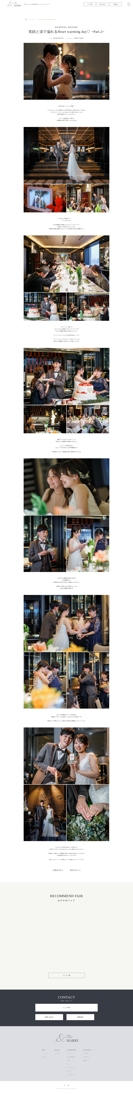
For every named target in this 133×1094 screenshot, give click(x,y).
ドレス (68, 1064)
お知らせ (44, 1057)
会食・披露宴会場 (71, 1057)
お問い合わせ (103, 4)
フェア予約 (89, 4)
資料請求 (116, 4)
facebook (65, 1085)
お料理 (68, 1060)
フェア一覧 (66, 975)
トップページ (45, 1053)
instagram (68, 1085)
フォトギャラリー (71, 1074)
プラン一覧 (57, 1053)
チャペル (69, 1053)
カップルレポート (71, 1067)
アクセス (69, 1071)
